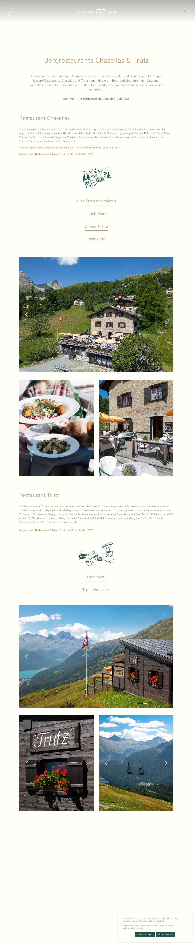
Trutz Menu (96, 577)
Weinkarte (96, 239)
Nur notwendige (165, 934)
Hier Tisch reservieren (96, 201)
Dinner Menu (96, 226)
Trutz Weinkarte (96, 589)
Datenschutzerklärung (132, 928)
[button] (26, 314)
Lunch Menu (96, 213)
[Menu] (9, 11)
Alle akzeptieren (144, 934)
